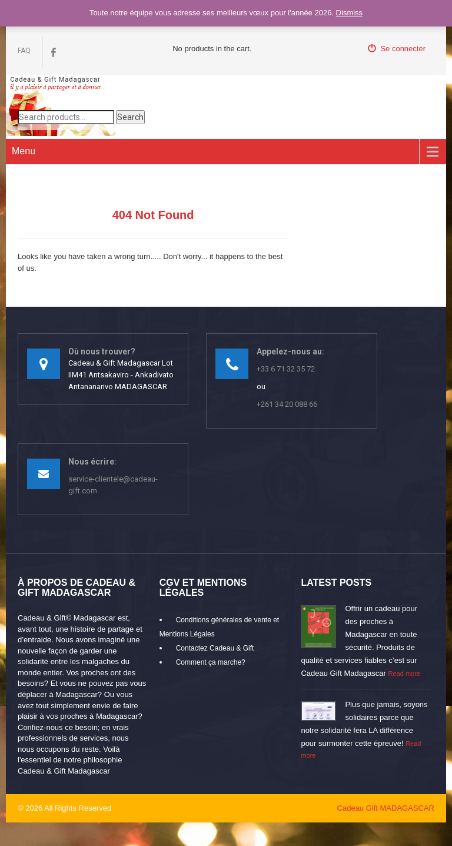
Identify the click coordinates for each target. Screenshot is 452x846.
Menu (23, 151)
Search (130, 117)
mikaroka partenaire (156, 808)
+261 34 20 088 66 (287, 404)
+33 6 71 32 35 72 (286, 368)
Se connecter (397, 48)
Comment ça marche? (210, 662)
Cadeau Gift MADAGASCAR (385, 808)
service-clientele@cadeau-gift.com (113, 485)
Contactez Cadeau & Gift (215, 648)
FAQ (24, 50)
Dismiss (349, 12)
